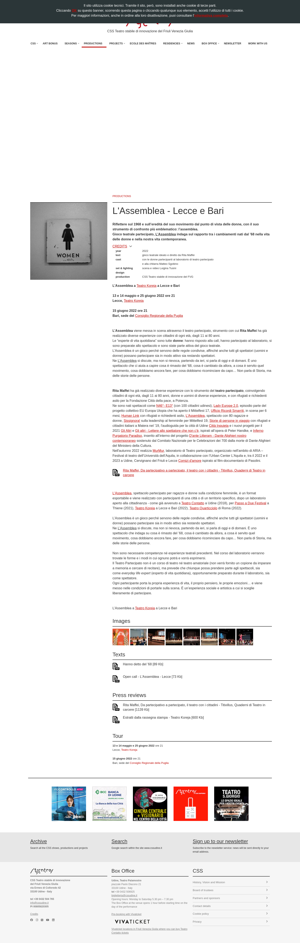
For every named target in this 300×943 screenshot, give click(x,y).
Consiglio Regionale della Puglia (159, 315)
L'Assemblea (195, 415)
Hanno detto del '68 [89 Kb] (143, 664)
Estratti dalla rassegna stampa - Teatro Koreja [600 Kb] (163, 717)
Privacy (230, 921)
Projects (116, 43)
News (191, 43)
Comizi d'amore (189, 460)
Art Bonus (50, 43)
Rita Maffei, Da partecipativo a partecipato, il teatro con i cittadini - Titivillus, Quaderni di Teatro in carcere (194, 473)
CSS (33, 43)
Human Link (130, 415)
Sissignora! (132, 420)
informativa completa (211, 15)
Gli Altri (126, 430)
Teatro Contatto (192, 503)
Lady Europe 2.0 (226, 405)
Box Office (209, 43)
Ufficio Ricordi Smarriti (227, 410)
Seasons (71, 43)
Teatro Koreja (146, 285)
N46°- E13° (164, 405)
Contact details (230, 906)
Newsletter (232, 43)
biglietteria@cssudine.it (124, 895)
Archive (38, 841)
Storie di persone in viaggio (229, 420)
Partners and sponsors (230, 898)
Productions (93, 43)
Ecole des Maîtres (143, 43)
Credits (34, 914)
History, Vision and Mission (230, 882)
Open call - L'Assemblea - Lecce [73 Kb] (152, 676)
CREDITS (122, 246)
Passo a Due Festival (250, 503)
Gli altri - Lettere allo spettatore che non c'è (167, 430)
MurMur (158, 450)
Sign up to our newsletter (220, 841)
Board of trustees (230, 890)
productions (121, 196)
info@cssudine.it (39, 902)
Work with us (257, 43)
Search (119, 841)
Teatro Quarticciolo (203, 508)
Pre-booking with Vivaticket (126, 914)
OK (74, 10)
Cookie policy (230, 913)
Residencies (171, 43)
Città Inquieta (219, 425)
